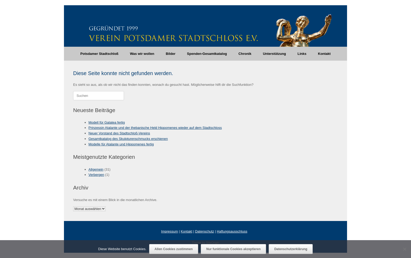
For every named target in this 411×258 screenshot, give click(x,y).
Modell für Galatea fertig (107, 122)
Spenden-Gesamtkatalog (207, 54)
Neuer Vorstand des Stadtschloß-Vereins (119, 133)
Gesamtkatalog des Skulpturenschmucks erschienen (128, 139)
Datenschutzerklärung (290, 249)
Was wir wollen (142, 54)
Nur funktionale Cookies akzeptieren (233, 249)
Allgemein (96, 169)
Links (302, 54)
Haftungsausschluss (232, 231)
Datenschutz (204, 231)
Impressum (169, 231)
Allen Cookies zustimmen (174, 249)
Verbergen (96, 175)
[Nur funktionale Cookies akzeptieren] (404, 249)
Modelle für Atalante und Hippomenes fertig (121, 144)
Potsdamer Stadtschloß (99, 54)
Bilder (171, 54)
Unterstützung (274, 54)
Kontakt (324, 54)
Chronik (245, 54)
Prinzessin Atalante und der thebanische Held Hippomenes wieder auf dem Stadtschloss (155, 128)
